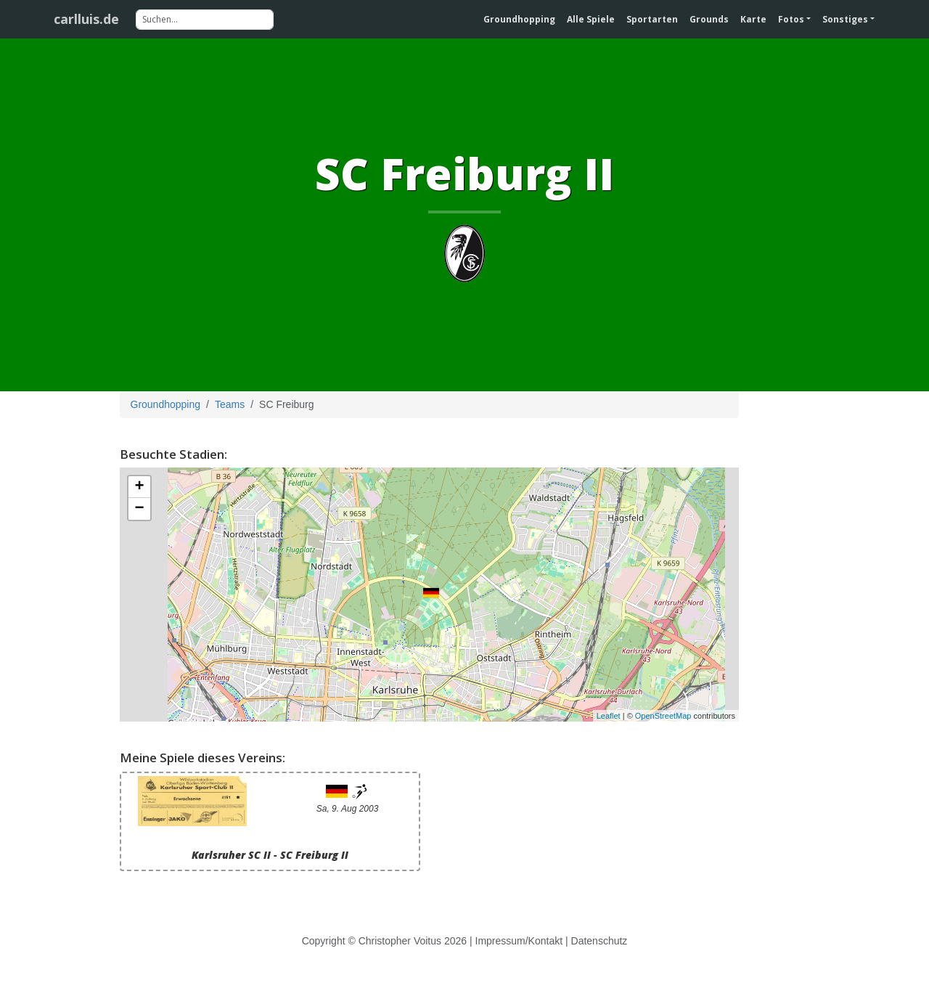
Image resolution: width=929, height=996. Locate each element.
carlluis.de (86, 19)
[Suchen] (205, 19)
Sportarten (652, 19)
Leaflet (609, 715)
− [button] (139, 509)
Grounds (709, 19)
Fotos (791, 19)
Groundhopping (519, 19)
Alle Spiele (591, 19)
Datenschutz (599, 941)
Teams (230, 404)
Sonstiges (845, 19)
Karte (753, 19)
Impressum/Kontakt (519, 941)
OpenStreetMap (663, 715)
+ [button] (139, 487)
